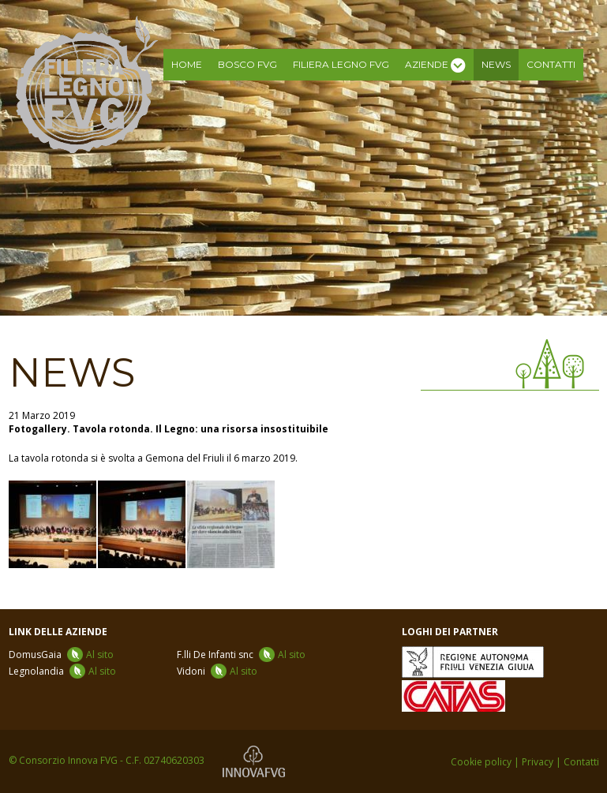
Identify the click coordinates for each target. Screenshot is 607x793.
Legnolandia (62, 671)
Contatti (550, 64)
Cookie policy (481, 762)
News (496, 64)
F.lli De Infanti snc (241, 654)
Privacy (537, 762)
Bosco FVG (247, 64)
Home (186, 64)
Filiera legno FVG (341, 64)
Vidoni (217, 671)
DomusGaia (61, 654)
